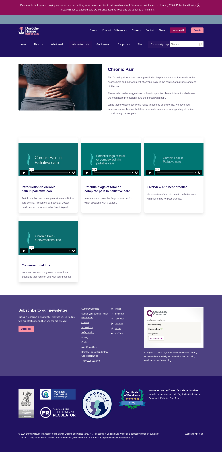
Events (93, 30)
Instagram (119, 313)
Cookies (85, 342)
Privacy (84, 337)
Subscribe (26, 329)
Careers (136, 30)
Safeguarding (87, 332)
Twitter (118, 309)
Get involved (94, 44)
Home (21, 44)
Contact (150, 30)
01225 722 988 (92, 361)
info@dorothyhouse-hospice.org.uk (116, 437)
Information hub (73, 44)
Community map (145, 44)
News (162, 30)
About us (35, 44)
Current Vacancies (90, 309)
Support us (113, 44)
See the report (154, 338)
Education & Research (114, 30)
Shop (127, 44)
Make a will (178, 30)
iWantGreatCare (89, 347)
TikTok (118, 328)
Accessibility (87, 327)
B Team (200, 434)
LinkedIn (119, 323)
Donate (197, 30)
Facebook (119, 318)
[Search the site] (187, 44)
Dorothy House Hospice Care (30, 31)
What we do (52, 44)
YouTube (119, 333)
